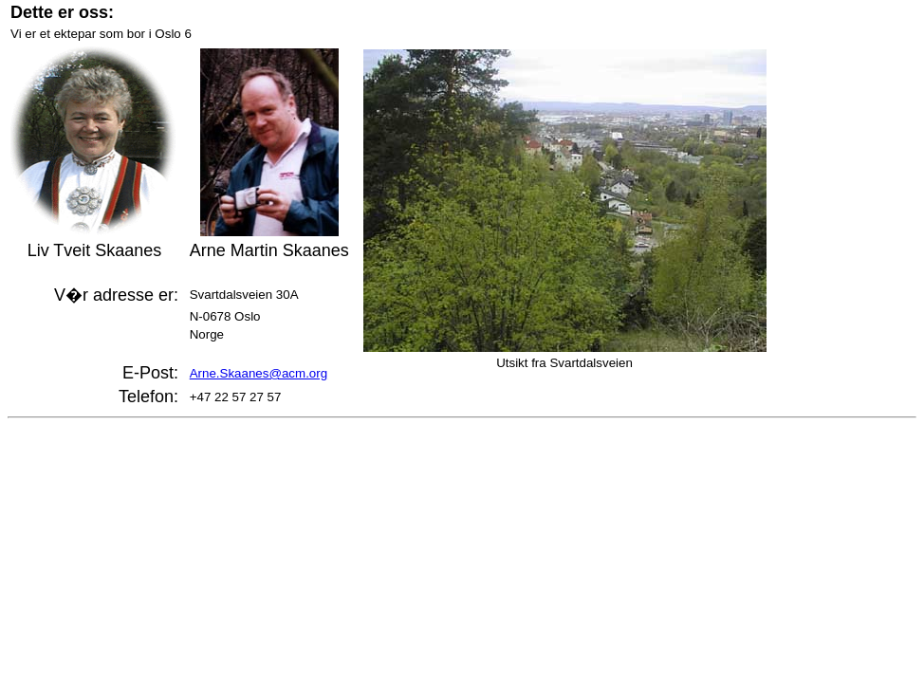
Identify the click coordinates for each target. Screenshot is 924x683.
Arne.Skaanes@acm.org (258, 373)
